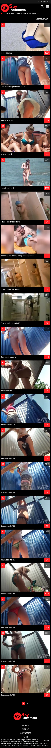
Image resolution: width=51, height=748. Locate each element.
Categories (25, 733)
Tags (25, 737)
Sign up (47, 2)
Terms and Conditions (30, 742)
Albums (25, 729)
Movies (25, 725)
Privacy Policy (5, 742)
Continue (46, 741)
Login (40, 2)
